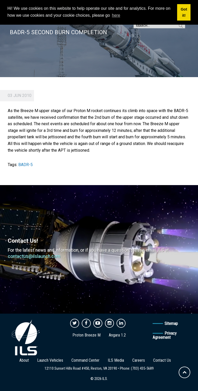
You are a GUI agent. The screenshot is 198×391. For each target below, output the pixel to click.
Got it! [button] (184, 12)
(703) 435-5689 (142, 368)
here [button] (116, 15)
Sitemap (171, 323)
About (24, 360)
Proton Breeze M (86, 335)
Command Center (85, 360)
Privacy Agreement (165, 335)
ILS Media (116, 360)
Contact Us (162, 360)
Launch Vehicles (50, 360)
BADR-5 (25, 164)
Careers (138, 360)
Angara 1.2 (117, 335)
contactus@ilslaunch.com (34, 256)
